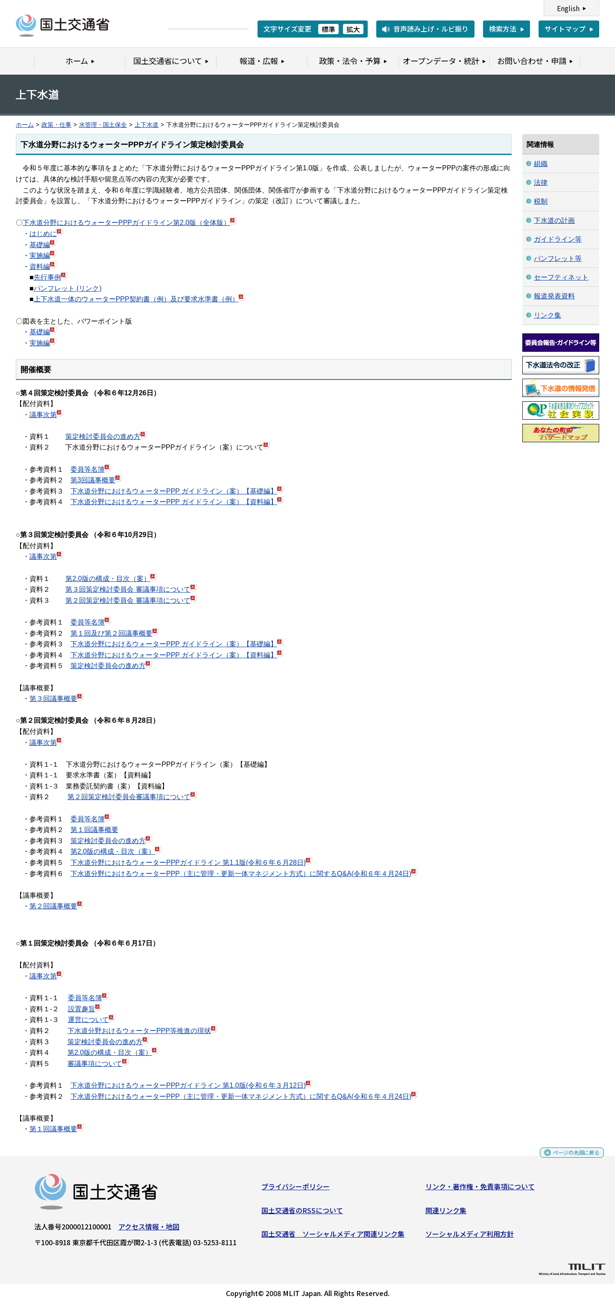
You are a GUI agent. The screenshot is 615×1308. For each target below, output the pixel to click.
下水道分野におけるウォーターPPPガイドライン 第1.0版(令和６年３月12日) (188, 1085)
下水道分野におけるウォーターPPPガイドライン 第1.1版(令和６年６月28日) (188, 862)
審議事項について (94, 1063)
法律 (541, 182)
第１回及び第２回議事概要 (111, 633)
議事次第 (43, 414)
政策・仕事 (56, 125)
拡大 (353, 29)
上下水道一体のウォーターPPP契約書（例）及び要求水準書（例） (136, 299)
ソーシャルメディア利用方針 (469, 1237)
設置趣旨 (81, 1009)
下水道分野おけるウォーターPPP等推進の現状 (139, 1030)
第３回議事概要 (53, 698)
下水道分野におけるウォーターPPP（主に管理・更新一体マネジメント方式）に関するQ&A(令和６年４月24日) (240, 873)
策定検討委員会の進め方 (103, 436)
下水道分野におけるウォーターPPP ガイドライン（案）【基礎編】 (173, 491)
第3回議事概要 (92, 480)
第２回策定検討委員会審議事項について (132, 796)
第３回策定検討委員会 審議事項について (127, 589)
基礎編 (39, 244)
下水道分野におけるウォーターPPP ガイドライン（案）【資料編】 (173, 501)
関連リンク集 (445, 1213)
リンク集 (547, 315)
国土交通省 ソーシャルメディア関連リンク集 (332, 1237)
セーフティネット (561, 277)
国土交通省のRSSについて (302, 1213)
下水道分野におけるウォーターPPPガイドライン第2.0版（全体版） (126, 222)
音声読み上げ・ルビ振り (431, 28)
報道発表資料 (554, 296)
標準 (328, 29)
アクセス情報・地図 (148, 1230)
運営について (88, 1019)
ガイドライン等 (558, 239)
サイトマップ (565, 28)
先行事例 (47, 277)
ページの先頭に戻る (569, 1158)
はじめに (43, 233)
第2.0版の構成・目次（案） (107, 578)
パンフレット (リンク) (68, 288)
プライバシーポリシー (295, 1190)
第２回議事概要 (53, 906)
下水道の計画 (554, 220)
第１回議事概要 (94, 829)
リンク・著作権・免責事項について (480, 1190)
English (568, 8)
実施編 (39, 255)
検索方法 (502, 28)
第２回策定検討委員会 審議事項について (127, 600)
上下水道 (146, 125)
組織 (541, 163)
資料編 (39, 266)
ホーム (25, 125)
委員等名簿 (87, 469)
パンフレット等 (558, 258)
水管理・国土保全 (103, 125)
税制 (541, 201)
